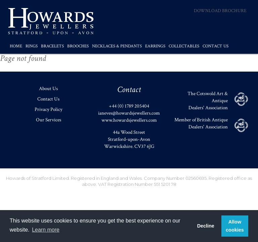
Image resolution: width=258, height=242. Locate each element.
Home (16, 46)
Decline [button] (205, 226)
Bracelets (52, 46)
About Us (48, 88)
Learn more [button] (45, 230)
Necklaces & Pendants (117, 46)
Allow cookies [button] (235, 226)
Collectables (184, 46)
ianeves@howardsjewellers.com (129, 113)
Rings (32, 46)
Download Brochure (220, 11)
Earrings (155, 46)
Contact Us (215, 46)
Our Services (48, 120)
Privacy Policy (48, 109)
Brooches (78, 46)
